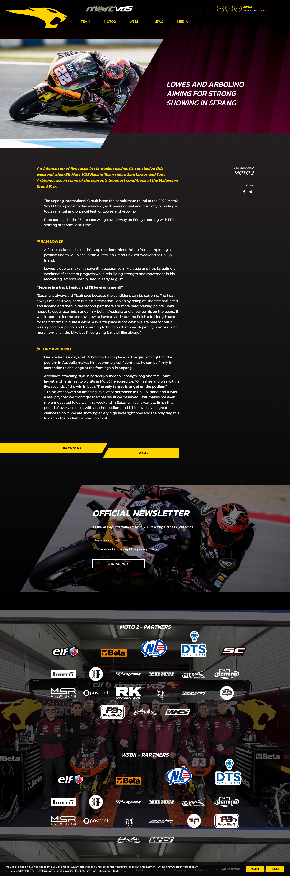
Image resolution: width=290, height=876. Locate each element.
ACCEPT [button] (255, 869)
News (158, 21)
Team (85, 21)
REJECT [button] (275, 869)
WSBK (134, 21)
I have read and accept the (127, 549)
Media (182, 21)
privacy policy (147, 549)
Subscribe (118, 563)
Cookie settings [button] (231, 869)
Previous (72, 448)
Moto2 (110, 21)
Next (144, 452)
